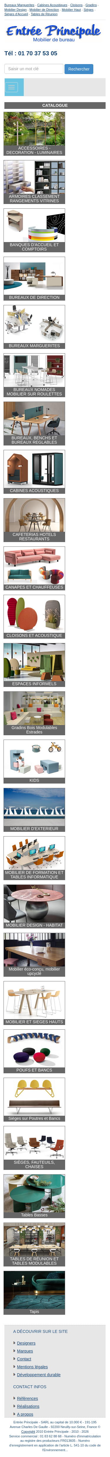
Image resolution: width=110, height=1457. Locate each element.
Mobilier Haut (71, 9)
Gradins (91, 5)
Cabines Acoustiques (52, 5)
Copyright (28, 1431)
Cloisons (76, 5)
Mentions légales (32, 1367)
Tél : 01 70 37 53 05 (30, 53)
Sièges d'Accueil (16, 14)
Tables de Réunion (44, 14)
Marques (25, 1351)
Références (27, 1398)
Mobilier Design (15, 9)
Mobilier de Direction (44, 9)
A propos (25, 1414)
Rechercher (78, 69)
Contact (24, 1359)
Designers (26, 1343)
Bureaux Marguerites (19, 5)
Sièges (89, 9)
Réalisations (28, 1406)
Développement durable (39, 1374)
